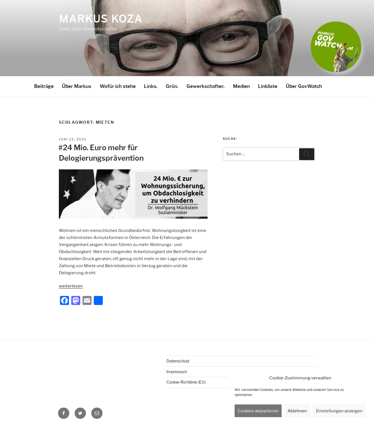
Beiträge (44, 86)
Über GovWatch (304, 86)
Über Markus (76, 86)
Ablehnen (297, 410)
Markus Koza (101, 19)
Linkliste (267, 86)
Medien (241, 86)
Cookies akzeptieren (258, 410)
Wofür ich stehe (118, 86)
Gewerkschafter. (205, 86)
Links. (150, 86)
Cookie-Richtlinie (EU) (186, 382)
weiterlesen (71, 286)
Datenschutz (178, 361)
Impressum (176, 371)
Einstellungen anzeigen (339, 410)
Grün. (172, 86)
